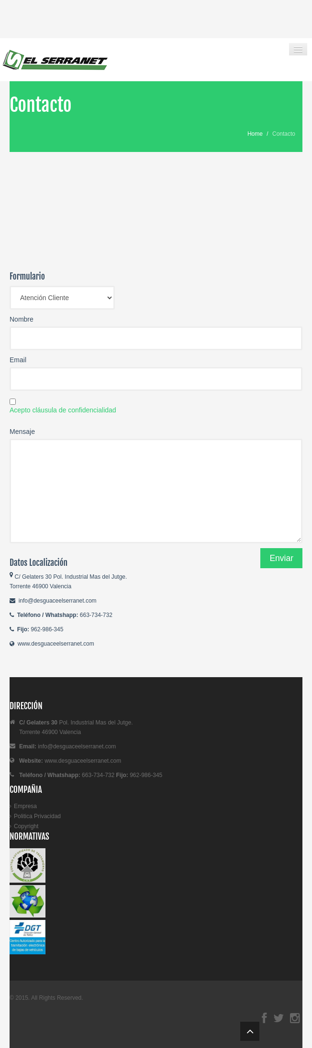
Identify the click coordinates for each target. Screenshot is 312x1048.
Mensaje (22, 431)
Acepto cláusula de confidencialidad (63, 410)
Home (255, 133)
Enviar (281, 558)
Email (18, 360)
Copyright (26, 826)
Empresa (25, 806)
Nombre (21, 319)
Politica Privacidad (37, 816)
